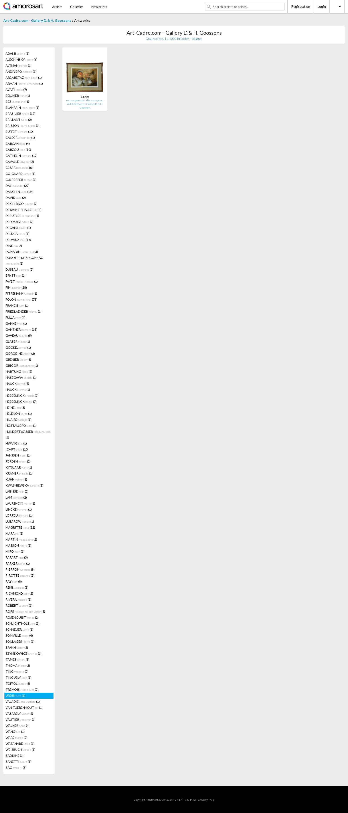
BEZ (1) (17, 101)
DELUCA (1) (17, 233)
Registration (300, 6)
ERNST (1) (16, 275)
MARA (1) (14, 533)
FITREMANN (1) (21, 293)
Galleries (76, 7)
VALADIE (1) (23, 701)
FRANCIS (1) (17, 305)
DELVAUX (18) (18, 239)
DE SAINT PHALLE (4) (23, 209)
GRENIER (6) (18, 359)
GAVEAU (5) (19, 335)
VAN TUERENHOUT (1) (24, 707)
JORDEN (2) (18, 461)
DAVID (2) (16, 197)
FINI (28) (16, 287)
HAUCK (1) (18, 389)
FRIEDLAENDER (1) (24, 311)
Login (321, 6)
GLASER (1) (18, 341)
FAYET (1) (22, 281)
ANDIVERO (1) (21, 71)
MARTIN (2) (21, 539)
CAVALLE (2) (20, 161)
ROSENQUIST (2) (22, 617)
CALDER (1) (20, 137)
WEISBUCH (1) (20, 749)
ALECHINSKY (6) (21, 59)
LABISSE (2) (17, 491)
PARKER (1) (18, 563)
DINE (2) (14, 246)
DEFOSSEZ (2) (20, 221)
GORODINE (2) (20, 353)
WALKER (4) (18, 725)
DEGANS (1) (18, 227)
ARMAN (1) (24, 83)
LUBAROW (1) (20, 521)
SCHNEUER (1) (19, 629)
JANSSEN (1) (18, 455)
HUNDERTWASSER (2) (28, 434)
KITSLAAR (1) (19, 467)
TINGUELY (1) (18, 677)
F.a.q (212, 799)
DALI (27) (18, 185)
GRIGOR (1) (22, 365)
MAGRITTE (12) (20, 527)
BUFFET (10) (20, 131)
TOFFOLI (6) (18, 683)
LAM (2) (16, 497)
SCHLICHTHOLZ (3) (23, 623)
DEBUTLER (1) (22, 215)
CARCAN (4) (18, 143)
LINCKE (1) (19, 509)
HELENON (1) (19, 413)
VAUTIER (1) (21, 719)
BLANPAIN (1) (22, 107)
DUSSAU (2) (19, 269)
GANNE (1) (16, 323)
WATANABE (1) (20, 743)
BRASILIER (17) (20, 113)
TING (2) (17, 671)
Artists (57, 7)
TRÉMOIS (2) (22, 689)
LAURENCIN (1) (20, 503)
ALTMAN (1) (19, 65)
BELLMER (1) (18, 95)
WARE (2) (16, 737)
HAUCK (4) (17, 383)
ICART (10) (17, 449)
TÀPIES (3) (17, 659)
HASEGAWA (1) (21, 377)
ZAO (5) (16, 767)
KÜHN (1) (16, 479)
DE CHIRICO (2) (22, 203)
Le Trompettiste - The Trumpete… (85, 100)
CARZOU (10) (18, 149)
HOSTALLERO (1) (21, 425)
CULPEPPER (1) (21, 179)
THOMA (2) (18, 665)
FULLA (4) (15, 317)
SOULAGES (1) (20, 641)
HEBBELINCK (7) (21, 401)
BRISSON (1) (23, 125)
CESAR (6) (19, 167)
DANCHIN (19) (19, 191)
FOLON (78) (21, 299)
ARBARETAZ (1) (24, 77)
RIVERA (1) (18, 599)
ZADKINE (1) (15, 755)
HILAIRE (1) (18, 419)
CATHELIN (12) (22, 155)
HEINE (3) (15, 407)
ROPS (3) (25, 611)
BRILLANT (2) (19, 119)
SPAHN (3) (17, 647)
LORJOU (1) (19, 515)
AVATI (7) (16, 89)
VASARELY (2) (19, 713)
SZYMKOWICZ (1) (24, 653)
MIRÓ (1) (15, 551)
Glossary (203, 799)
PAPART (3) (17, 557)
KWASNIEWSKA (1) (24, 485)
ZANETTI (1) (18, 761)
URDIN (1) (15, 695)
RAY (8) (14, 581)
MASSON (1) (18, 545)
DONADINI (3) (22, 252)
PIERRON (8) (20, 569)
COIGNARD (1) (20, 173)
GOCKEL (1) (18, 347)
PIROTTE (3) (20, 575)
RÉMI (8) (17, 587)
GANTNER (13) (21, 329)
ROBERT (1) (19, 605)
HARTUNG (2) (19, 371)
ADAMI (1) (17, 53)
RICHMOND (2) (19, 593)
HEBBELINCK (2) (22, 395)
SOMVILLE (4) (19, 635)
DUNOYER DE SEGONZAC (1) (24, 260)
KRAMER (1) (19, 473)
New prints (99, 7)
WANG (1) (15, 731)
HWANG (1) (16, 443)
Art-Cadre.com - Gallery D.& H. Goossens (37, 20)
